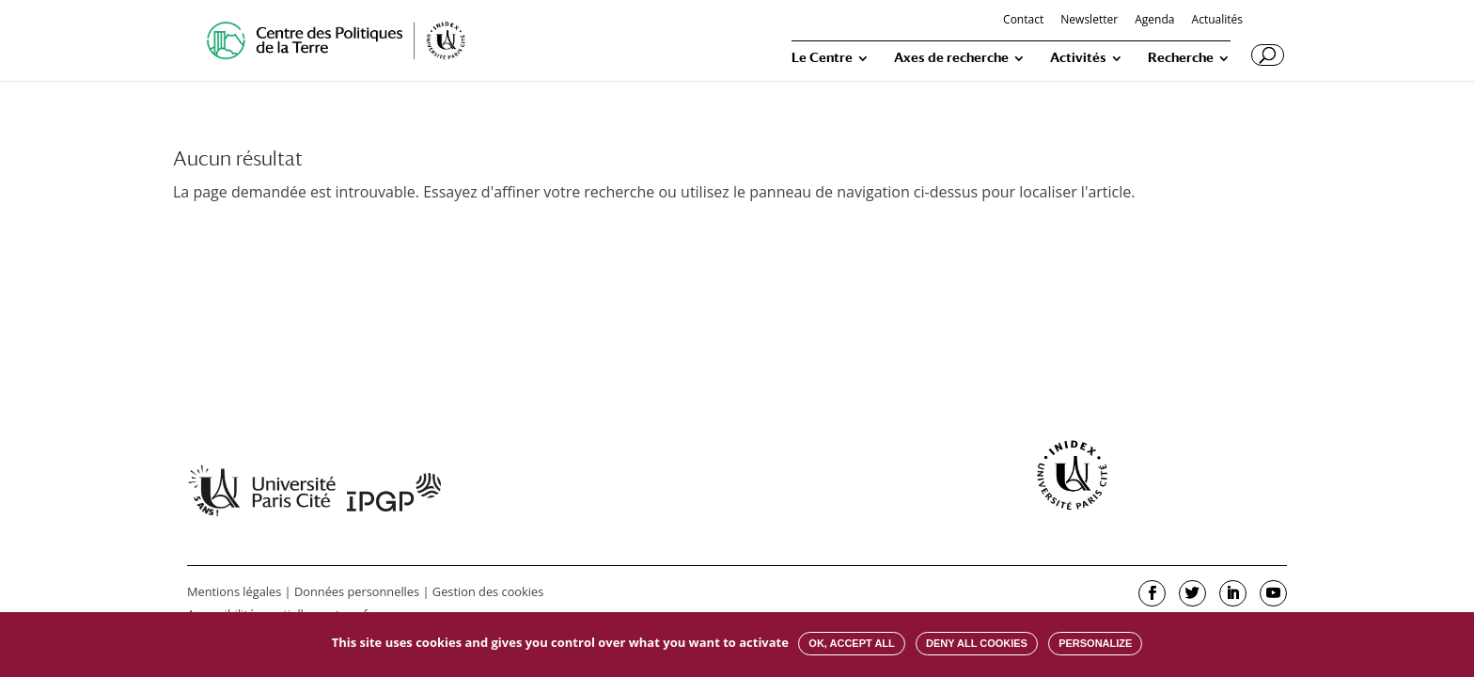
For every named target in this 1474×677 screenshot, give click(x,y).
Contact (1023, 20)
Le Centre (822, 58)
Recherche (1181, 58)
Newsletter (1089, 20)
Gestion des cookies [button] (487, 591)
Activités (1078, 58)
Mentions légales (234, 591)
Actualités (1217, 20)
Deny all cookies (976, 643)
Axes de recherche (951, 58)
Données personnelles (356, 591)
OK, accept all (851, 643)
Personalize (1095, 643)
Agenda (1154, 20)
